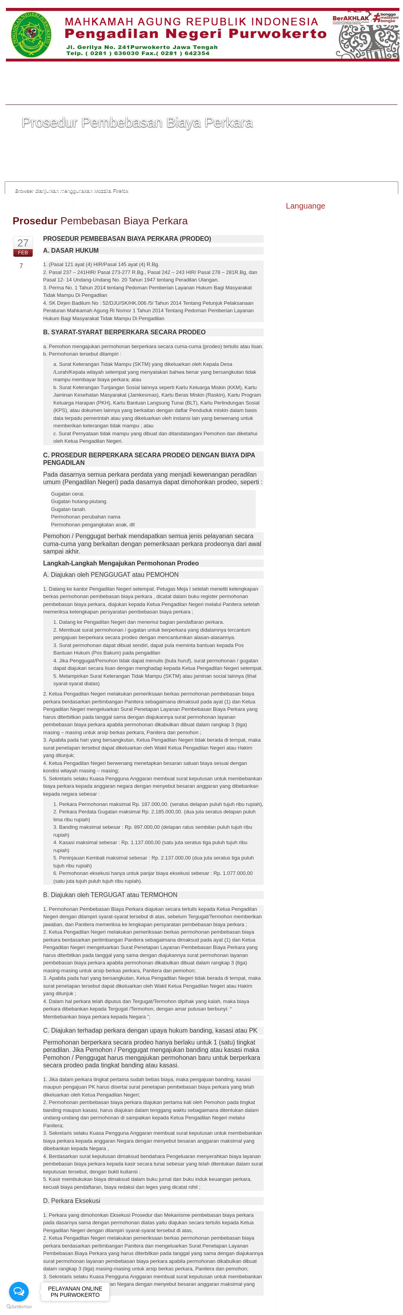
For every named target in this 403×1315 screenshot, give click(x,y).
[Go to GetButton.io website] (18, 1306)
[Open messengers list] (19, 1292)
